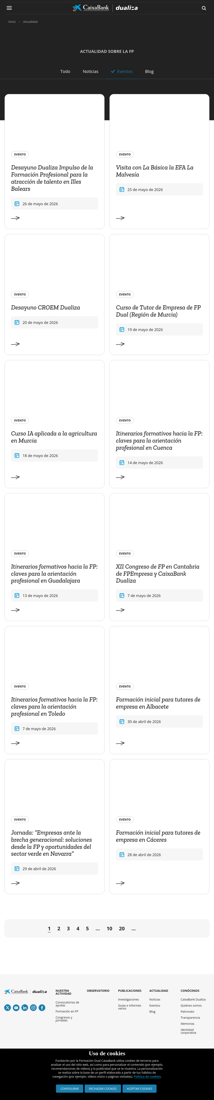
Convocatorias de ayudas (67, 1003)
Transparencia (190, 1018)
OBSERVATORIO (98, 991)
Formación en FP (67, 1011)
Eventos (124, 71)
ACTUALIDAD (158, 991)
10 (109, 928)
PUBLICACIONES (129, 991)
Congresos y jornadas (64, 1018)
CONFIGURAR (69, 1089)
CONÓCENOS (190, 991)
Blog (149, 71)
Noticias (90, 71)
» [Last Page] (196, 929)
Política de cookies (147, 1076)
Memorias (187, 1024)
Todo (65, 71)
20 (122, 928)
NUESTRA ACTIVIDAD (63, 992)
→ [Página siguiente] (144, 929)
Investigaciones (128, 999)
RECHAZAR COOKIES (103, 1089)
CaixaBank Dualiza (193, 999)
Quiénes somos (191, 1005)
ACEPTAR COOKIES (139, 1089)
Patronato (187, 1011)
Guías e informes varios (129, 1006)
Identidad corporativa (188, 1031)
